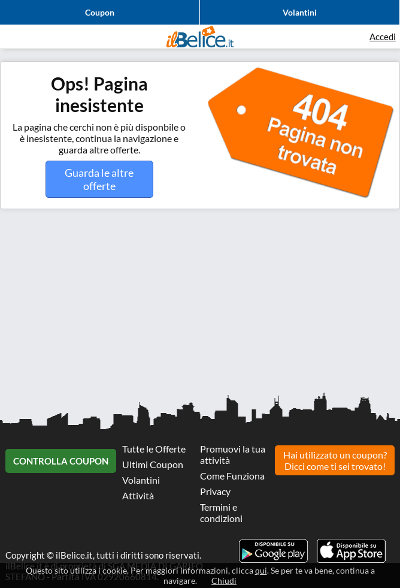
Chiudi (224, 580)
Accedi (382, 36)
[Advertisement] (200, 305)
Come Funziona (232, 475)
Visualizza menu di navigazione (15, 37)
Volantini (300, 12)
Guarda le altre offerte (99, 179)
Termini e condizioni (221, 512)
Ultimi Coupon (152, 464)
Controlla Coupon (60, 461)
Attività (138, 495)
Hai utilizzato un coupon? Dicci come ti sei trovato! (335, 460)
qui (261, 570)
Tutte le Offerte (154, 448)
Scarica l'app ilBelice (351, 551)
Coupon (99, 12)
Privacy (215, 491)
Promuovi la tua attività (232, 454)
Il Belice (200, 36)
